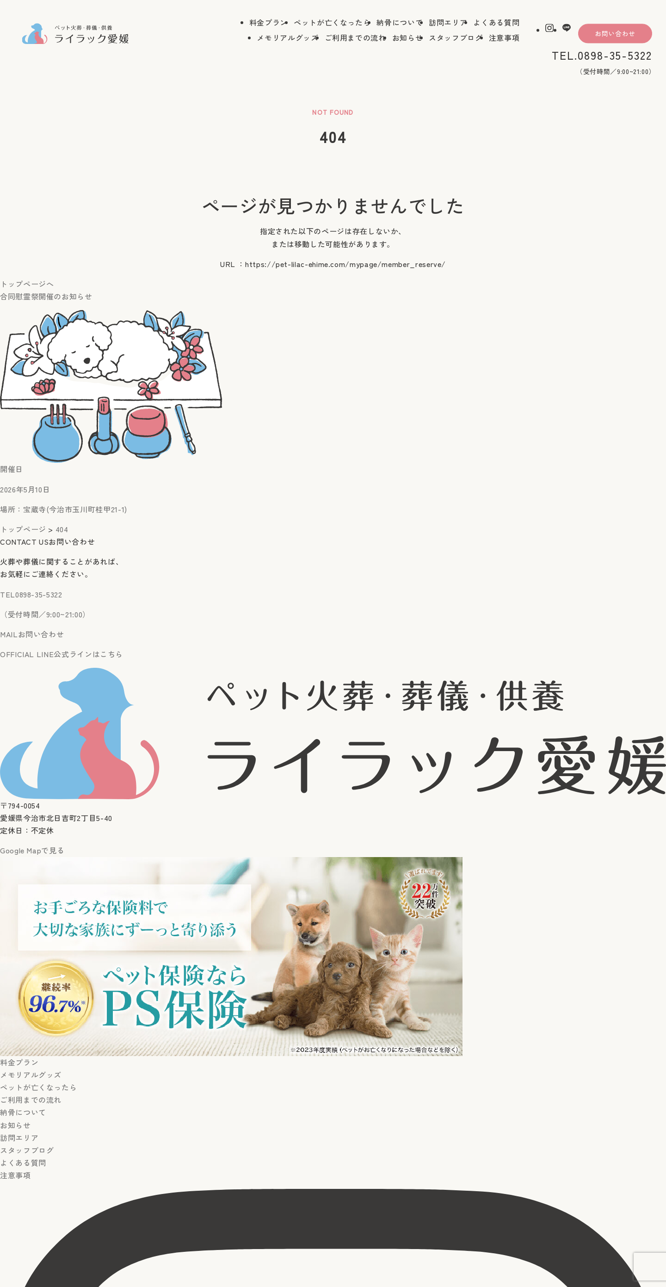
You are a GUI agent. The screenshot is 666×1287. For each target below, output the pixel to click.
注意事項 (504, 38)
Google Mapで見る (32, 850)
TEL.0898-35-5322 (602, 56)
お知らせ (407, 38)
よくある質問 (496, 23)
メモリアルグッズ (287, 38)
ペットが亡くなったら (332, 23)
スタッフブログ (455, 38)
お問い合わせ (615, 34)
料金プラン (268, 23)
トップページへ (27, 283)
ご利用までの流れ (355, 38)
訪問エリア (448, 23)
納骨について (399, 23)
